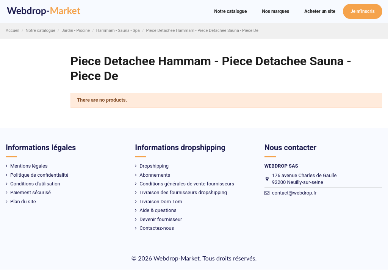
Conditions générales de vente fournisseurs (186, 184)
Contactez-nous (156, 228)
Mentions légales (29, 166)
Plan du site (23, 201)
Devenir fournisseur (160, 219)
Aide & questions (157, 210)
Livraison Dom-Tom (160, 201)
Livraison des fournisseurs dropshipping (183, 192)
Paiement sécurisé (30, 192)
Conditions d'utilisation (35, 184)
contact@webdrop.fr (294, 193)
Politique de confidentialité (39, 175)
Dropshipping (154, 166)
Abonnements (154, 175)
